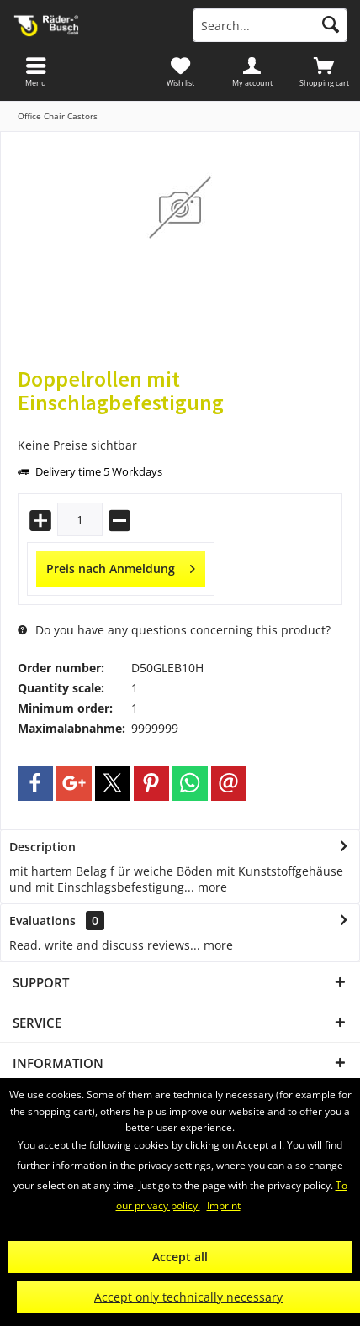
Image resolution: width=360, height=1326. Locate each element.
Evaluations (42, 921)
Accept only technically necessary (188, 1297)
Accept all (180, 1257)
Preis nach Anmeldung (120, 565)
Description (42, 847)
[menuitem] (324, 71)
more (210, 887)
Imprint (224, 1205)
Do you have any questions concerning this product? (174, 630)
